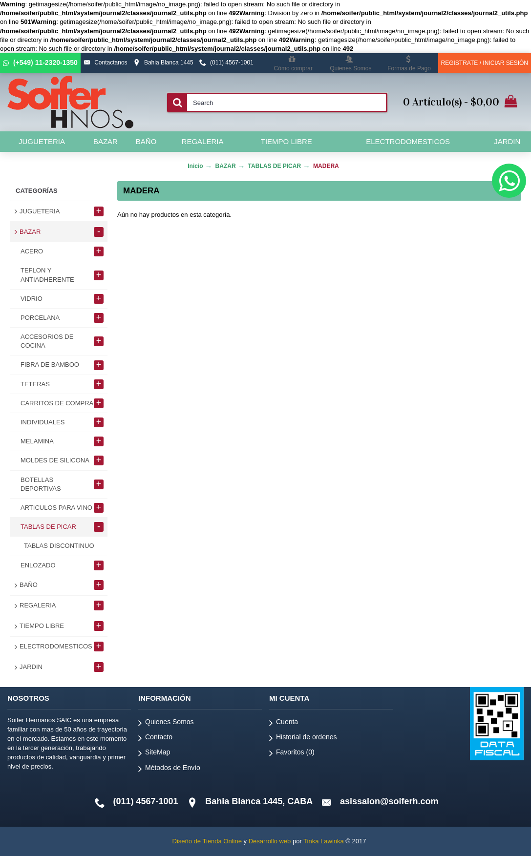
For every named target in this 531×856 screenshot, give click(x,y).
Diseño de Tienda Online (207, 841)
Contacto (155, 738)
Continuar (489, 244)
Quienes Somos (166, 723)
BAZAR (225, 166)
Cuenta (283, 723)
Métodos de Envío (169, 769)
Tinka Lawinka (323, 841)
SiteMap (154, 753)
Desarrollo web (270, 841)
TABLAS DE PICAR (274, 166)
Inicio (195, 166)
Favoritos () (292, 753)
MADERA (326, 166)
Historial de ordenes (303, 738)
